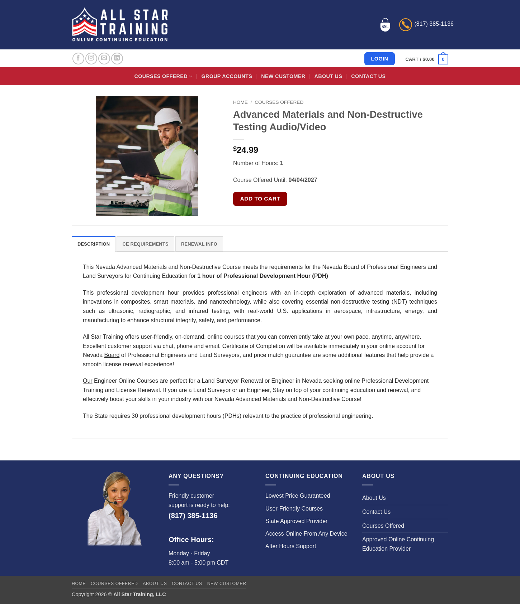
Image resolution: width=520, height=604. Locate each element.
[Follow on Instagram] (91, 58)
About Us (328, 76)
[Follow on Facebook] (78, 58)
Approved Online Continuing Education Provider (398, 544)
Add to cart (260, 198)
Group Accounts (227, 76)
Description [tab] (93, 244)
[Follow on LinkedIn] (117, 58)
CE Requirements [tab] (145, 244)
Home (240, 102)
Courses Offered (163, 76)
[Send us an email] (104, 58)
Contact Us (368, 76)
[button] (427, 59)
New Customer (283, 76)
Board (112, 355)
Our (88, 381)
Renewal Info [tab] (199, 244)
